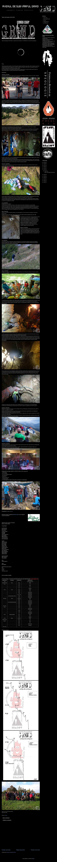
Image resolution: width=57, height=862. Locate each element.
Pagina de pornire (20, 849)
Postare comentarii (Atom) (11, 852)
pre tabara (45, 22)
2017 (45, 165)
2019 (45, 162)
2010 (45, 177)
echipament (45, 21)
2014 (45, 169)
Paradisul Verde (16, 514)
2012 (45, 176)
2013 (45, 174)
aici (12, 511)
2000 (45, 182)
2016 (45, 166)
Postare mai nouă (6, 849)
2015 (45, 168)
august (46, 171)
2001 (45, 180)
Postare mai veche (35, 849)
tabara (6, 815)
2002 (45, 179)
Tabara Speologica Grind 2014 (49, 172)
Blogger (33, 858)
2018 (45, 163)
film (44, 20)
